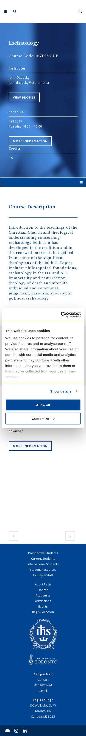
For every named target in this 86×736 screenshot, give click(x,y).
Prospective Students (43, 553)
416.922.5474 (43, 685)
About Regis (43, 584)
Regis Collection (43, 612)
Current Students (43, 558)
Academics (43, 595)
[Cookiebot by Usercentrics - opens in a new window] (61, 314)
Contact (43, 680)
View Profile (24, 97)
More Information (30, 141)
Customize (43, 418)
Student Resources (43, 569)
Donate (43, 590)
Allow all (43, 405)
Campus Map (43, 674)
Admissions (43, 601)
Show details (61, 391)
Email (43, 691)
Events (43, 606)
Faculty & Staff (43, 575)
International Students (43, 564)
